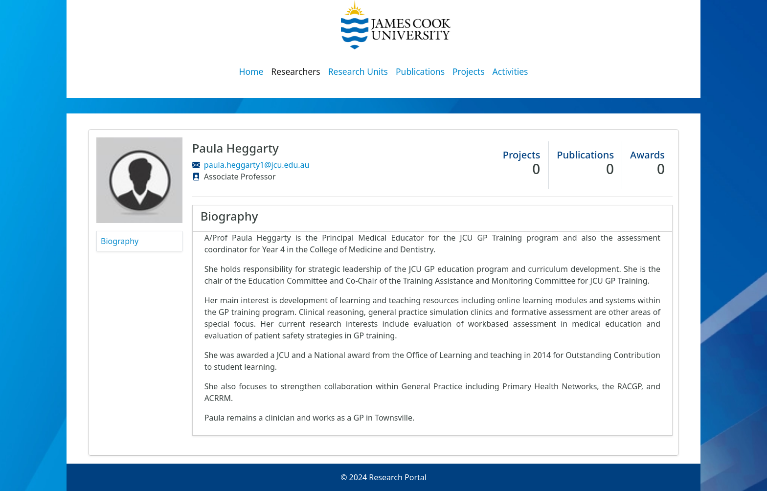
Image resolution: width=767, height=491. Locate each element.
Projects (468, 71)
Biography (119, 241)
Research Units (358, 71)
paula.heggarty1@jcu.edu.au (257, 164)
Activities (510, 71)
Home (251, 71)
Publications (420, 71)
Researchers (295, 71)
